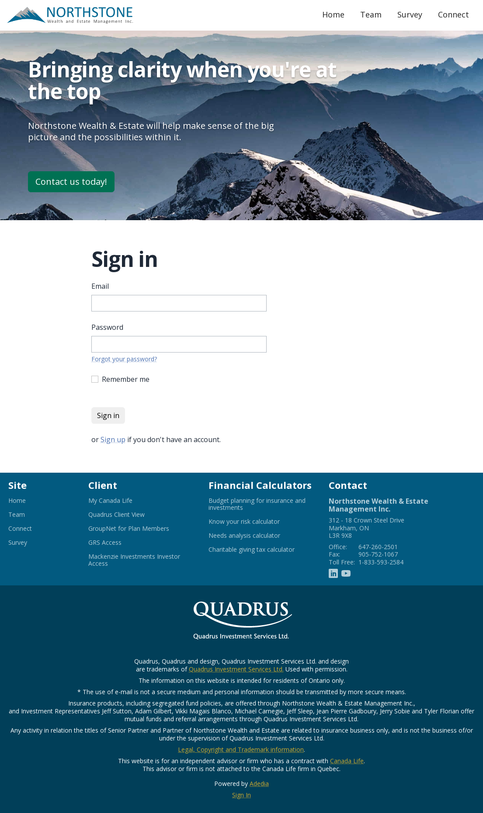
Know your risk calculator (254, 521)
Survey (409, 14)
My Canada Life (121, 500)
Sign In (241, 795)
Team (371, 14)
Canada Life (347, 761)
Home (333, 14)
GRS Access (115, 542)
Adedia (259, 783)
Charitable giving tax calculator (261, 549)
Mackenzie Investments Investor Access (134, 560)
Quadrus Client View (127, 514)
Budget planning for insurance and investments (257, 504)
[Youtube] (346, 573)
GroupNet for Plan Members (139, 528)
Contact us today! (71, 181)
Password (107, 327)
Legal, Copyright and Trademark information (241, 749)
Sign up (113, 439)
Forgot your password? (124, 359)
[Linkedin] (333, 573)
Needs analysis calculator (255, 535)
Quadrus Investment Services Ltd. (236, 669)
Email (100, 286)
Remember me (125, 379)
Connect (453, 14)
